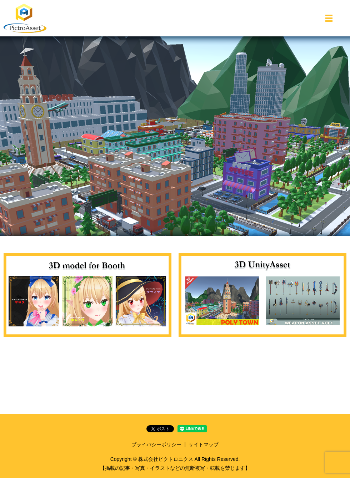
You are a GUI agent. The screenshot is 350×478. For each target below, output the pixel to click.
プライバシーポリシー (156, 444)
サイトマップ (204, 444)
